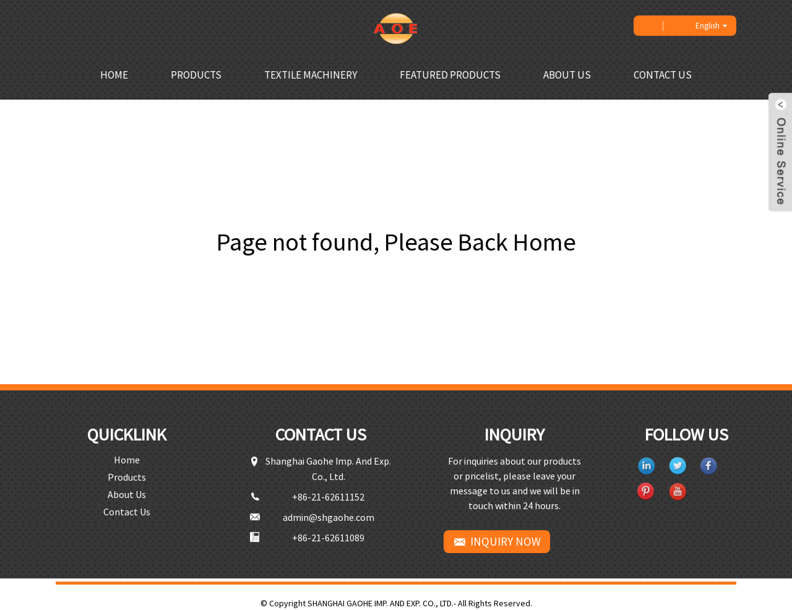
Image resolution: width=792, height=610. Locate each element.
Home (114, 75)
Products (196, 75)
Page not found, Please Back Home (396, 241)
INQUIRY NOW (505, 541)
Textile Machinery (310, 75)
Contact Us (663, 75)
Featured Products (450, 75)
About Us (567, 75)
